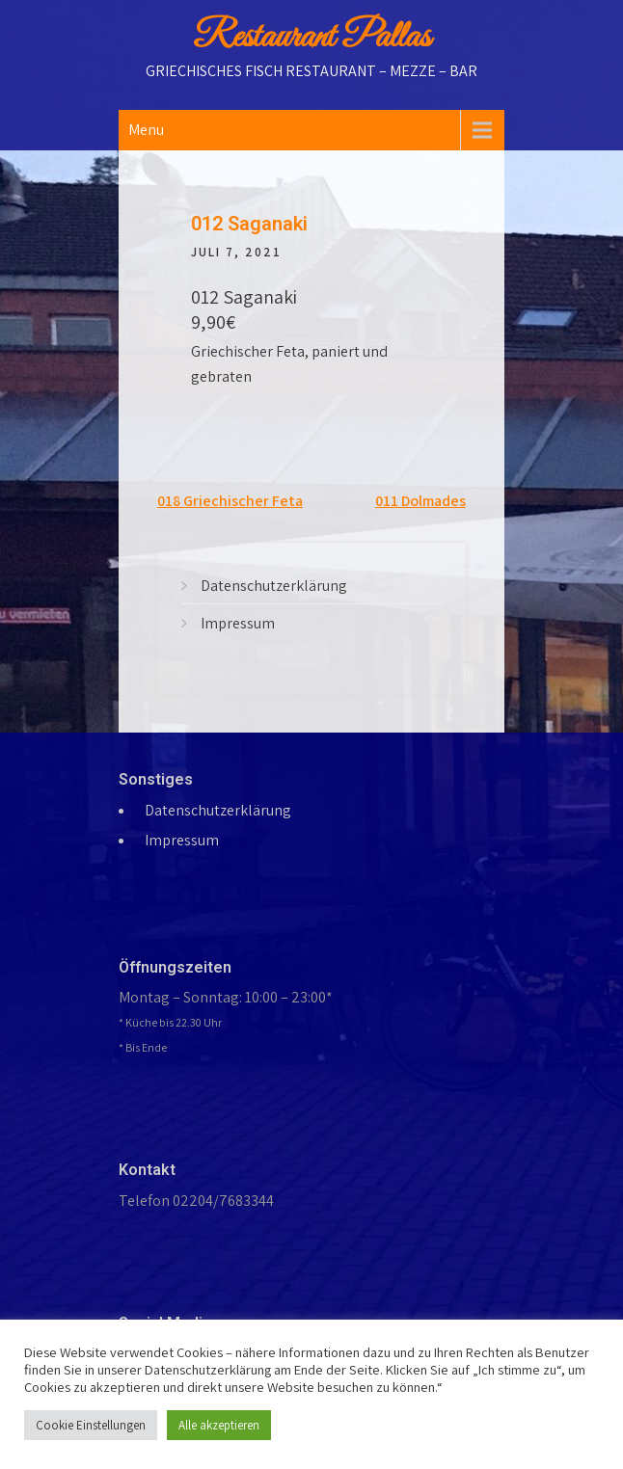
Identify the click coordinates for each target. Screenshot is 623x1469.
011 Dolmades (420, 501)
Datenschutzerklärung (274, 585)
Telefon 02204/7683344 (196, 1200)
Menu (146, 130)
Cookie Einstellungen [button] (91, 1425)
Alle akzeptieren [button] (218, 1425)
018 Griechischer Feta (230, 501)
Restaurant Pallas (311, 37)
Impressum (238, 623)
